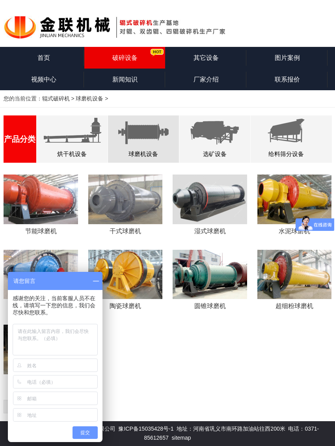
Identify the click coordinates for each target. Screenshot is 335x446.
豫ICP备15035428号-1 (145, 429)
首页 (43, 57)
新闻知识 (125, 79)
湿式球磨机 (210, 231)
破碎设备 (125, 57)
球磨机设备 (89, 98)
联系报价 (287, 79)
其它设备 (206, 57)
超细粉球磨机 (294, 306)
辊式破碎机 (56, 98)
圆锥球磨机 (210, 306)
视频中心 (43, 79)
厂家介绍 (206, 79)
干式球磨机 (125, 231)
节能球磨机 (41, 231)
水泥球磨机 (294, 231)
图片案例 (287, 57)
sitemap (181, 438)
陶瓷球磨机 (125, 306)
